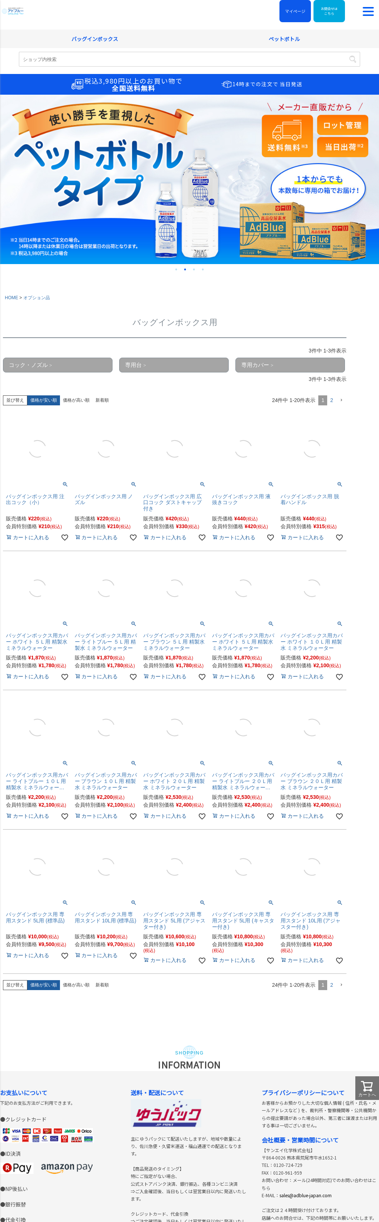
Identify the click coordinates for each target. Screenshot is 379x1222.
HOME (11, 74)
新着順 (102, 176)
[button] (341, 177)
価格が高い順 (76, 176)
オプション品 (36, 74)
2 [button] (331, 177)
